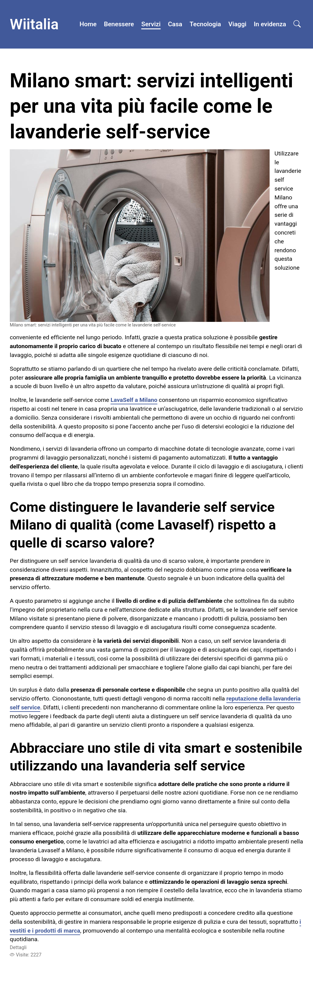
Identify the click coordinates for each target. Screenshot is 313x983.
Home (88, 24)
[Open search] (297, 24)
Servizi (150, 24)
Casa (175, 24)
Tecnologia (205, 24)
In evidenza (270, 24)
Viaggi (237, 24)
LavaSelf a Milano (134, 399)
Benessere (119, 24)
